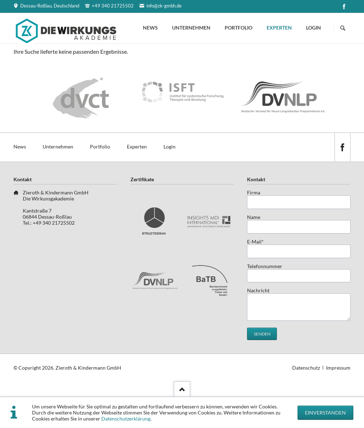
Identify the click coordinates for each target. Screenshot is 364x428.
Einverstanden (325, 412)
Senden (262, 333)
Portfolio (238, 28)
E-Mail (258, 242)
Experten (279, 28)
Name (253, 217)
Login (313, 28)
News (150, 28)
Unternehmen (191, 28)
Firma (253, 192)
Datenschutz (306, 368)
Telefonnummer (264, 266)
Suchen (342, 28)
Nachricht (258, 290)
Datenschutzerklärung (125, 419)
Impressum (338, 368)
